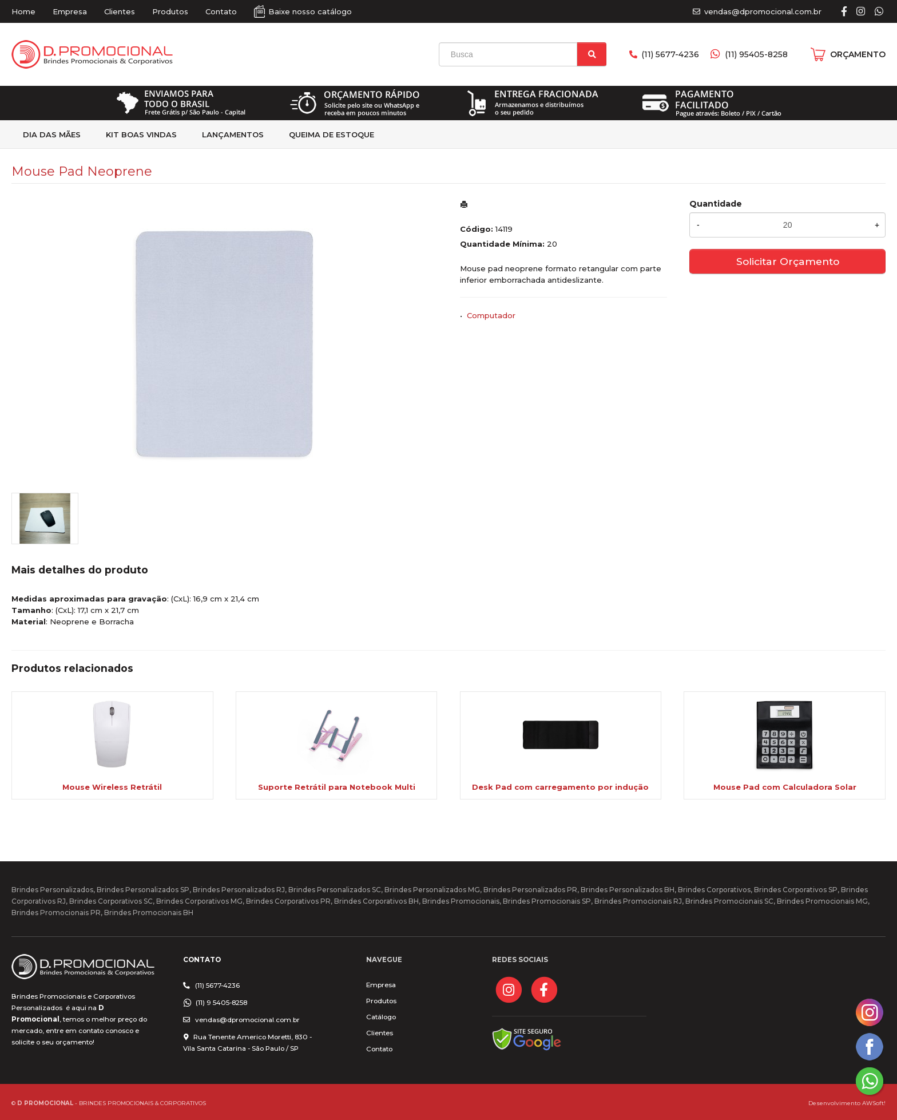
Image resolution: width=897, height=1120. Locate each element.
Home (23, 11)
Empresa (70, 11)
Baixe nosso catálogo (310, 11)
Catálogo (381, 1017)
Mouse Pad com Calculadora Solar (784, 786)
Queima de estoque (331, 134)
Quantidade (715, 204)
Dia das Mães (52, 134)
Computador (491, 315)
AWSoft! (874, 1102)
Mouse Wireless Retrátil (112, 786)
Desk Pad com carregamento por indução (560, 786)
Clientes (119, 11)
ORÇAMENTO (858, 54)
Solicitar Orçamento (787, 261)
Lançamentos (233, 134)
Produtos (170, 11)
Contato (221, 11)
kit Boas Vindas (141, 134)
